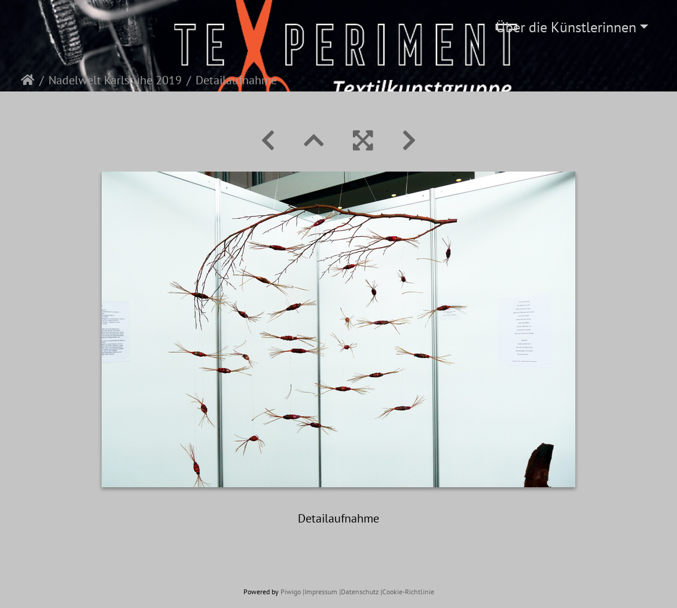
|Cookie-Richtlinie (407, 591)
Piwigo (290, 591)
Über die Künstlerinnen (566, 27)
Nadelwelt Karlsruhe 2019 (115, 80)
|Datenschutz (359, 591)
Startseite (28, 80)
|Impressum (320, 591)
